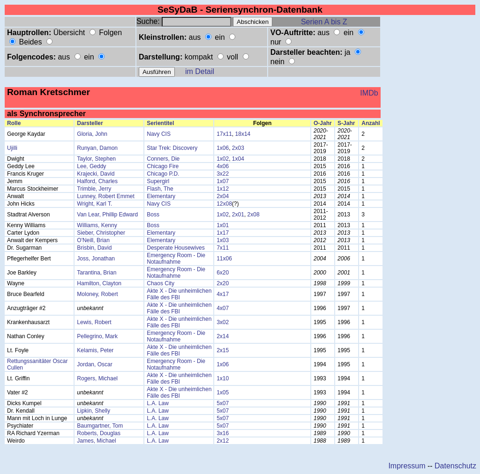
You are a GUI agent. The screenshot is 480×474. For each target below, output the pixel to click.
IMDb (369, 93)
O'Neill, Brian (93, 240)
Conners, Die (163, 159)
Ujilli (12, 148)
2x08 (254, 214)
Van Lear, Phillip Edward (107, 214)
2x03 (238, 148)
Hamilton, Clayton (99, 283)
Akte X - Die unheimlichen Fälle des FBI (179, 294)
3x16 (223, 433)
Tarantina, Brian (96, 272)
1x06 (223, 148)
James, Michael (96, 440)
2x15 (223, 350)
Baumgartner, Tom (100, 425)
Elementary (161, 196)
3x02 (223, 322)
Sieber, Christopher (101, 233)
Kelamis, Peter (95, 350)
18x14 (243, 134)
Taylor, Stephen (96, 159)
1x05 (223, 392)
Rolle (14, 123)
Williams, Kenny (97, 225)
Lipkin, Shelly (93, 410)
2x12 (223, 440)
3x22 (223, 173)
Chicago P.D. (163, 173)
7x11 (223, 247)
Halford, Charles (97, 181)
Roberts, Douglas (98, 433)
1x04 (238, 159)
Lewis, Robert (94, 322)
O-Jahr (323, 123)
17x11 (224, 134)
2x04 (223, 196)
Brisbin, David (94, 247)
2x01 (238, 214)
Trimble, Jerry (94, 188)
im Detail (199, 71)
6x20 (223, 272)
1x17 (223, 233)
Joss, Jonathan (96, 258)
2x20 (223, 283)
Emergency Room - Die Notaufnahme (176, 258)
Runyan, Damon (97, 148)
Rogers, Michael (97, 378)
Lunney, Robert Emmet (106, 196)
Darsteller (90, 123)
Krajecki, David (95, 173)
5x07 (223, 403)
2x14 (223, 336)
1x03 (223, 240)
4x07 (223, 308)
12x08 (224, 203)
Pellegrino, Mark (97, 336)
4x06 (223, 166)
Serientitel (160, 123)
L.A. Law (158, 403)
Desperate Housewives (175, 247)
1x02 (223, 159)
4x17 (223, 294)
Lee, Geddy (91, 166)
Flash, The (160, 188)
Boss (153, 214)
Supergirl (158, 181)
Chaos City (160, 283)
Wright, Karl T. (94, 203)
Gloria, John (92, 134)
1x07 (223, 181)
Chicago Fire (163, 166)
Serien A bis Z (324, 22)
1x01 (223, 225)
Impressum (406, 466)
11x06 (224, 258)
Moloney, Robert (97, 294)
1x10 (223, 378)
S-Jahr (346, 123)
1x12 (223, 188)
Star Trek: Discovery (172, 148)
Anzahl (370, 123)
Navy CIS (159, 134)
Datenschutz (455, 466)
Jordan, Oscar (94, 364)
